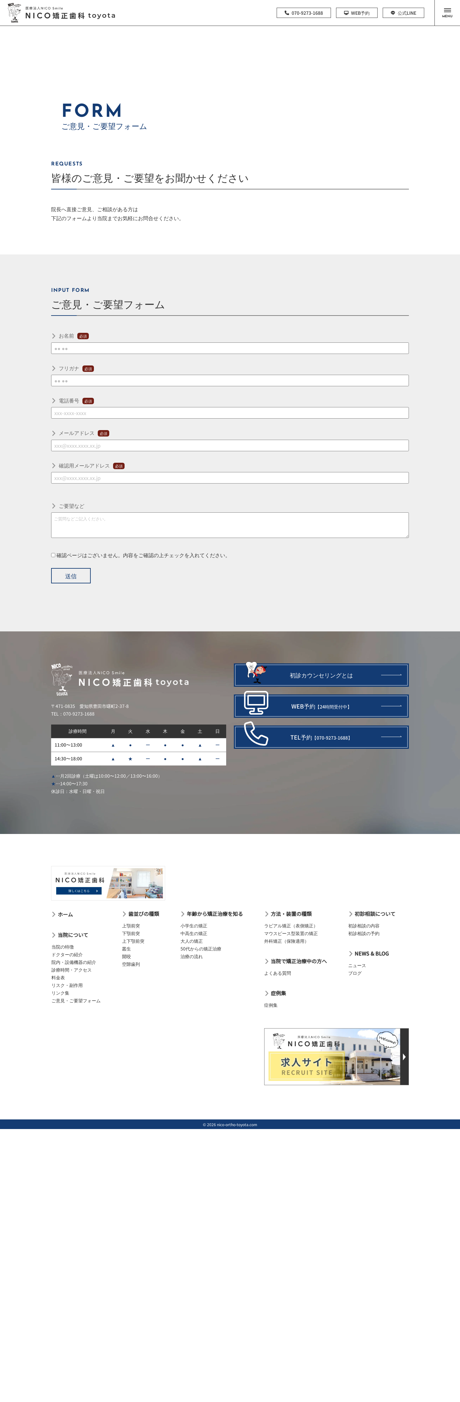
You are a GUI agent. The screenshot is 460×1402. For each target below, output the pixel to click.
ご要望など (71, 505)
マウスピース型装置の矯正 (291, 933)
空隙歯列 (131, 964)
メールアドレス (84, 433)
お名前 (74, 335)
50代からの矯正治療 (200, 948)
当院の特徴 (62, 946)
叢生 (126, 948)
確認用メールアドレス (92, 465)
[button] (447, 13)
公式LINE (403, 13)
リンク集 (60, 992)
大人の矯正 (191, 941)
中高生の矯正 (193, 933)
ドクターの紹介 (67, 954)
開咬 (126, 956)
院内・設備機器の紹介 (73, 962)
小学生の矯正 (193, 925)
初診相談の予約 (363, 933)
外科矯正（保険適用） (286, 941)
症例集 (271, 1005)
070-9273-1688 (304, 13)
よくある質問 (277, 973)
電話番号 (76, 400)
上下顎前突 (133, 941)
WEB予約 (357, 13)
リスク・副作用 (67, 985)
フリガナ (76, 368)
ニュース (357, 965)
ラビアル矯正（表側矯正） (291, 925)
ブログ (355, 973)
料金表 (58, 977)
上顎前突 (131, 925)
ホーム (65, 914)
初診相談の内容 (363, 925)
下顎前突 (131, 933)
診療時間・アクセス (71, 969)
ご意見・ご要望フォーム (76, 1000)
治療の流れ (191, 956)
